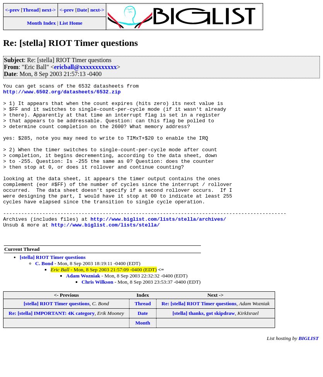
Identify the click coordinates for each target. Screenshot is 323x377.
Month (142, 354)
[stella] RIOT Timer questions (52, 288)
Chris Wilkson (97, 313)
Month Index (41, 23)
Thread (30, 10)
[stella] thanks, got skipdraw (203, 344)
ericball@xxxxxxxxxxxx (85, 67)
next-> (49, 10)
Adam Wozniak (83, 307)
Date (82, 10)
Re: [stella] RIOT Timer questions (199, 335)
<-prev (12, 10)
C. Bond (44, 295)
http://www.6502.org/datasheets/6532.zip (62, 93)
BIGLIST (308, 369)
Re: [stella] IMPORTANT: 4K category (51, 344)
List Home (71, 23)
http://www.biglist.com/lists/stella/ (105, 253)
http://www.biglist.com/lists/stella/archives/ (158, 246)
